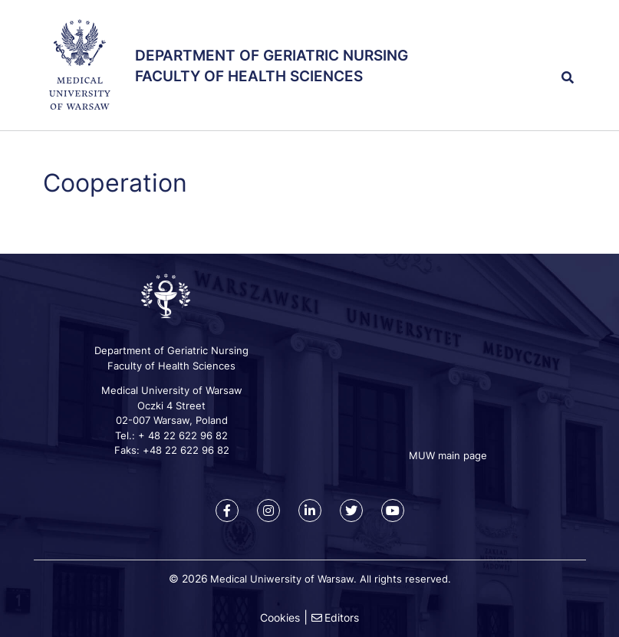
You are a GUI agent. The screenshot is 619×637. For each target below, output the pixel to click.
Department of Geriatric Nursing (271, 55)
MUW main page (448, 455)
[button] (540, 44)
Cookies (280, 617)
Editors (341, 617)
